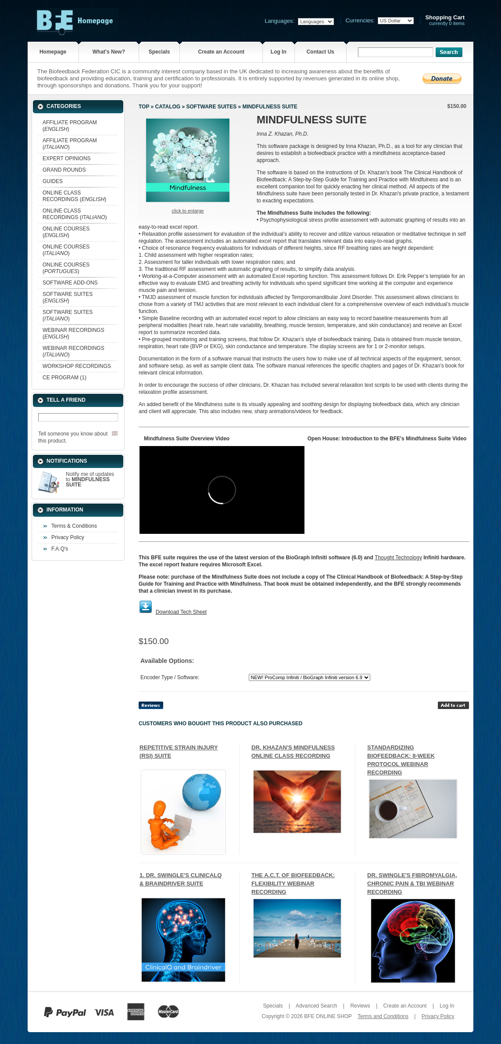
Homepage (52, 52)
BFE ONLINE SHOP (327, 1016)
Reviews (360, 1006)
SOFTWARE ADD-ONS (70, 283)
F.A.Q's (59, 549)
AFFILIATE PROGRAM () (70, 125)
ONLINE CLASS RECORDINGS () (74, 196)
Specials (159, 52)
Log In (278, 52)
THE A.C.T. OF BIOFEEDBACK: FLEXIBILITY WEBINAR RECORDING (293, 883)
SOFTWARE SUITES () (68, 297)
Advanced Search (316, 1006)
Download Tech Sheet (181, 612)
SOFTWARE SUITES (211, 107)
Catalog (168, 107)
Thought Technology (398, 557)
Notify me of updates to (90, 479)
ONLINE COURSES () (66, 232)
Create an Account (221, 52)
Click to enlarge (188, 210)
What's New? (109, 52)
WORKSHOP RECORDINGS (77, 366)
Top (144, 107)
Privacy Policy (67, 537)
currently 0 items (445, 20)
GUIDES (53, 181)
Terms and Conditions (383, 1016)
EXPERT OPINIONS (67, 158)
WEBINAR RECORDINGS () (73, 333)
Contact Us (320, 52)
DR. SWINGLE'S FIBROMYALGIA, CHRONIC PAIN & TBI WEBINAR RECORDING (412, 883)
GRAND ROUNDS (64, 170)
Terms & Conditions (74, 526)
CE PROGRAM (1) (64, 377)
